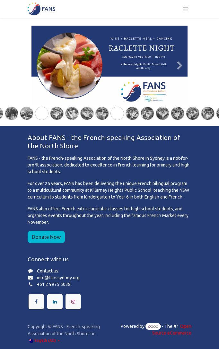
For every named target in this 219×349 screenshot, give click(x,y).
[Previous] (39, 76)
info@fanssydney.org (58, 277)
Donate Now (46, 237)
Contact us (47, 270)
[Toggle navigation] (185, 9)
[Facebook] (36, 301)
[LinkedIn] (55, 301)
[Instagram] (73, 301)
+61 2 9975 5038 (54, 284)
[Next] (180, 76)
